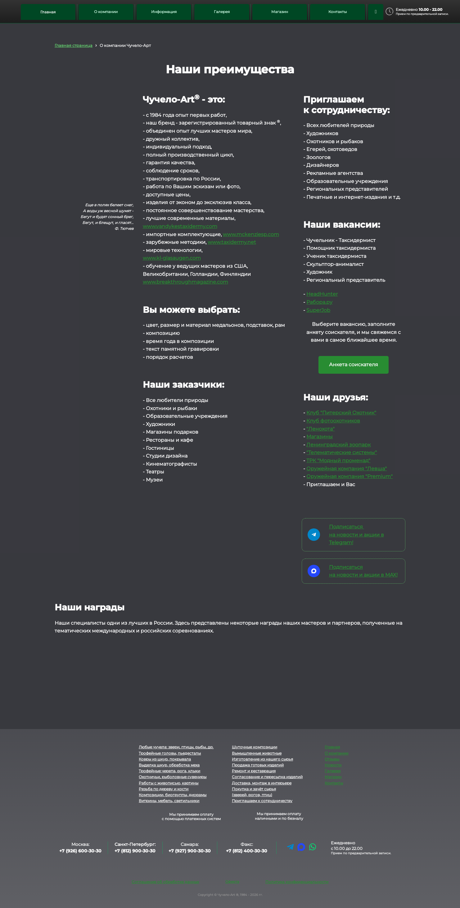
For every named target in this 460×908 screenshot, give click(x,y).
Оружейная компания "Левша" (346, 469)
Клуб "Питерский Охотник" (341, 413)
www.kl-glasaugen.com (172, 258)
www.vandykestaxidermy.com (180, 226)
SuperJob (318, 310)
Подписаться (346, 527)
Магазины (319, 437)
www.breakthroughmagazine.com (185, 282)
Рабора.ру (319, 302)
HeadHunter (322, 294)
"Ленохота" (320, 429)
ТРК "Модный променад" (338, 460)
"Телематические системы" (341, 452)
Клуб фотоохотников (333, 421)
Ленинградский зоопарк (338, 445)
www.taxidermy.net (232, 242)
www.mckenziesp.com (251, 234)
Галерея (332, 771)
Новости (333, 765)
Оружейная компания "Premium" (349, 476)
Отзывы (332, 759)
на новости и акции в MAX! (363, 575)
